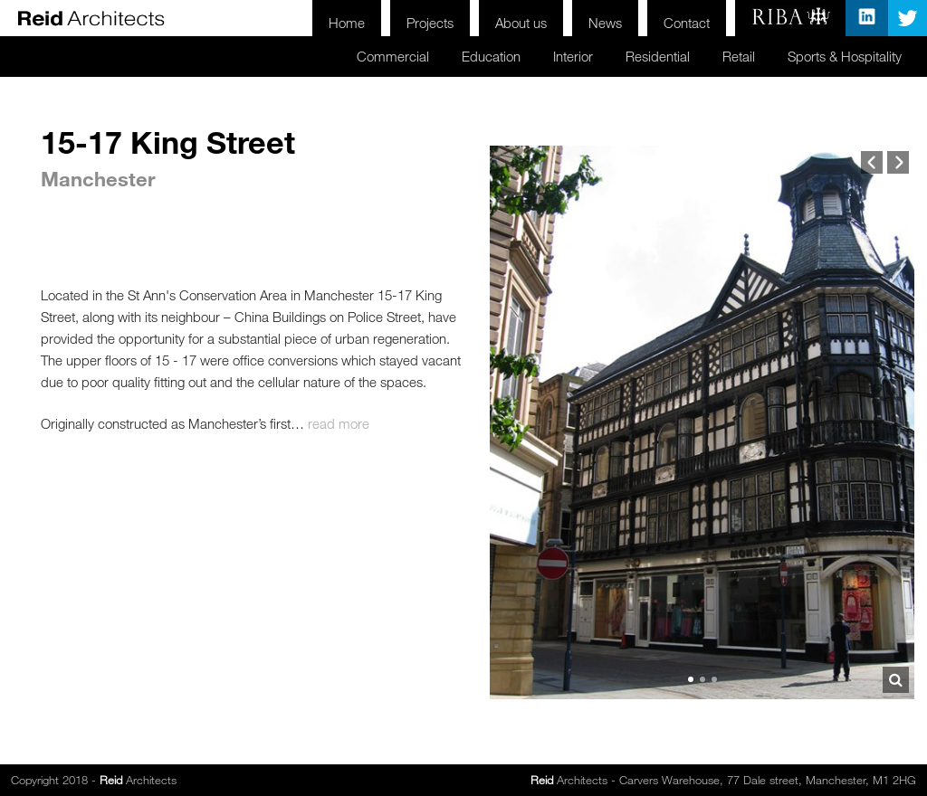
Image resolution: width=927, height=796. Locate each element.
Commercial (347, 54)
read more (338, 423)
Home (315, 18)
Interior (542, 54)
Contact (683, 18)
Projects (404, 18)
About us (503, 18)
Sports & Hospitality (838, 54)
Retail (722, 54)
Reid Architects (90, 18)
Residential (635, 54)
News (595, 18)
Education (452, 54)
